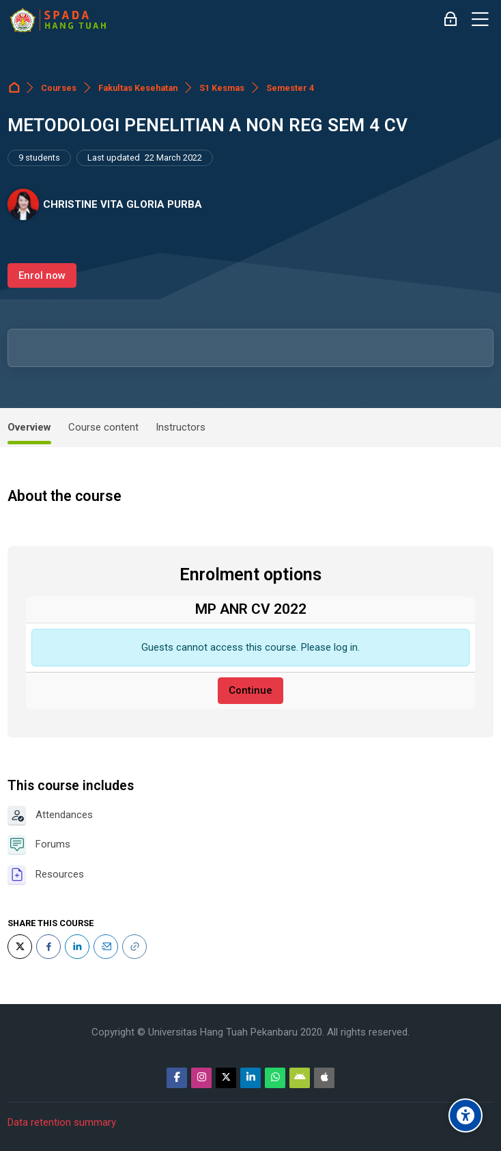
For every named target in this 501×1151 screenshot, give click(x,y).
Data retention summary (62, 1122)
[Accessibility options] (465, 1115)
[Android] (299, 1078)
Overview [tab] (29, 427)
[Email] (106, 946)
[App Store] (324, 1078)
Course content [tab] (103, 427)
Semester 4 (290, 88)
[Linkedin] (250, 1078)
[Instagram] (201, 1078)
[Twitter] (20, 946)
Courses (58, 88)
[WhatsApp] (275, 1078)
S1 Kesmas (221, 88)
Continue (250, 690)
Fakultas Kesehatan (137, 88)
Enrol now (42, 275)
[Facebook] (48, 946)
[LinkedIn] (77, 946)
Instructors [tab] (180, 427)
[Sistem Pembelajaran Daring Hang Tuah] (57, 19)
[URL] (134, 946)
